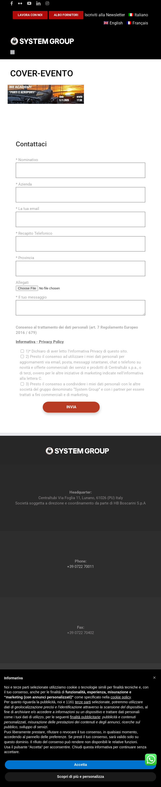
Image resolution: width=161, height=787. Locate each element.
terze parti (83, 702)
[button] (154, 677)
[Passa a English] (114, 23)
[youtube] (29, 3)
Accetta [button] (80, 765)
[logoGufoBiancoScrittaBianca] (42, 38)
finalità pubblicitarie (85, 717)
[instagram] (47, 3)
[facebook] (11, 3)
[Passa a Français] (138, 23)
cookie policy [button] (121, 697)
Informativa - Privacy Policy (40, 342)
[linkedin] (38, 3)
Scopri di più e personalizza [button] (80, 777)
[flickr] (20, 3)
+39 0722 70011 (80, 566)
